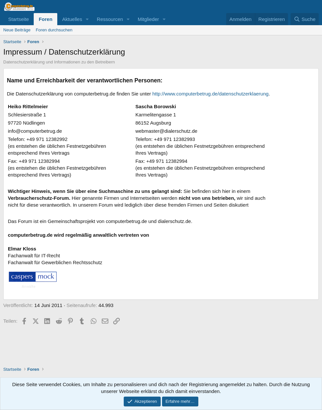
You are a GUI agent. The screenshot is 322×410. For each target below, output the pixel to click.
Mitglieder (148, 19)
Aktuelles (72, 19)
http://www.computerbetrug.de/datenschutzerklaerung (210, 93)
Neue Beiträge (16, 29)
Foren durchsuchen (54, 29)
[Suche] (305, 19)
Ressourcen (110, 19)
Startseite (18, 19)
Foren (45, 19)
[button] (87, 19)
